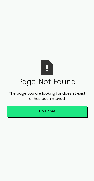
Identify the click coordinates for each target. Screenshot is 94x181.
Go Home (47, 111)
